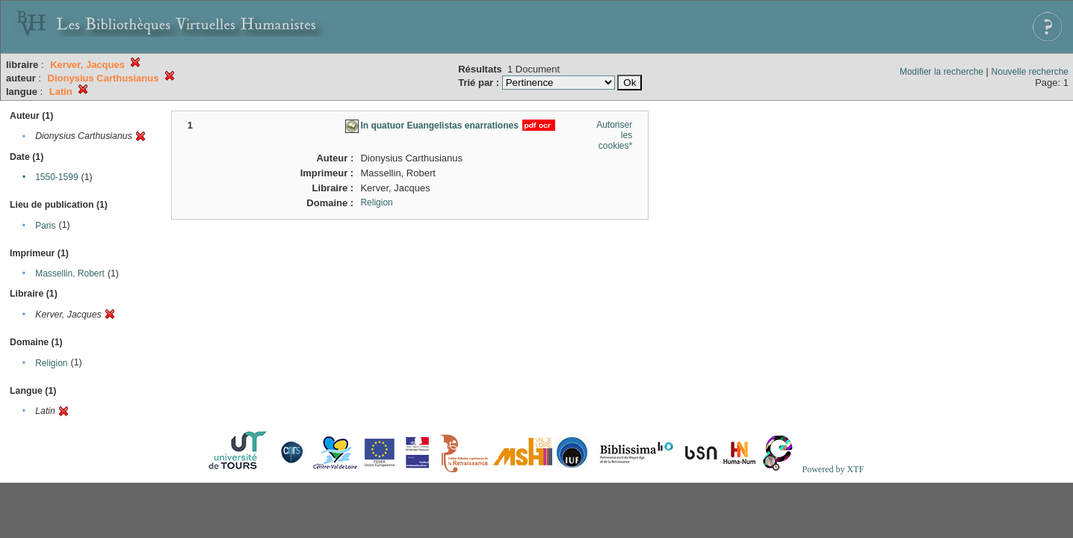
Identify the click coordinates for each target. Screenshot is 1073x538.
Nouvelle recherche (1030, 72)
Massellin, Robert (70, 273)
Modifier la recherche (941, 72)
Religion (51, 363)
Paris (45, 225)
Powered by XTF (833, 469)
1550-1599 (56, 177)
